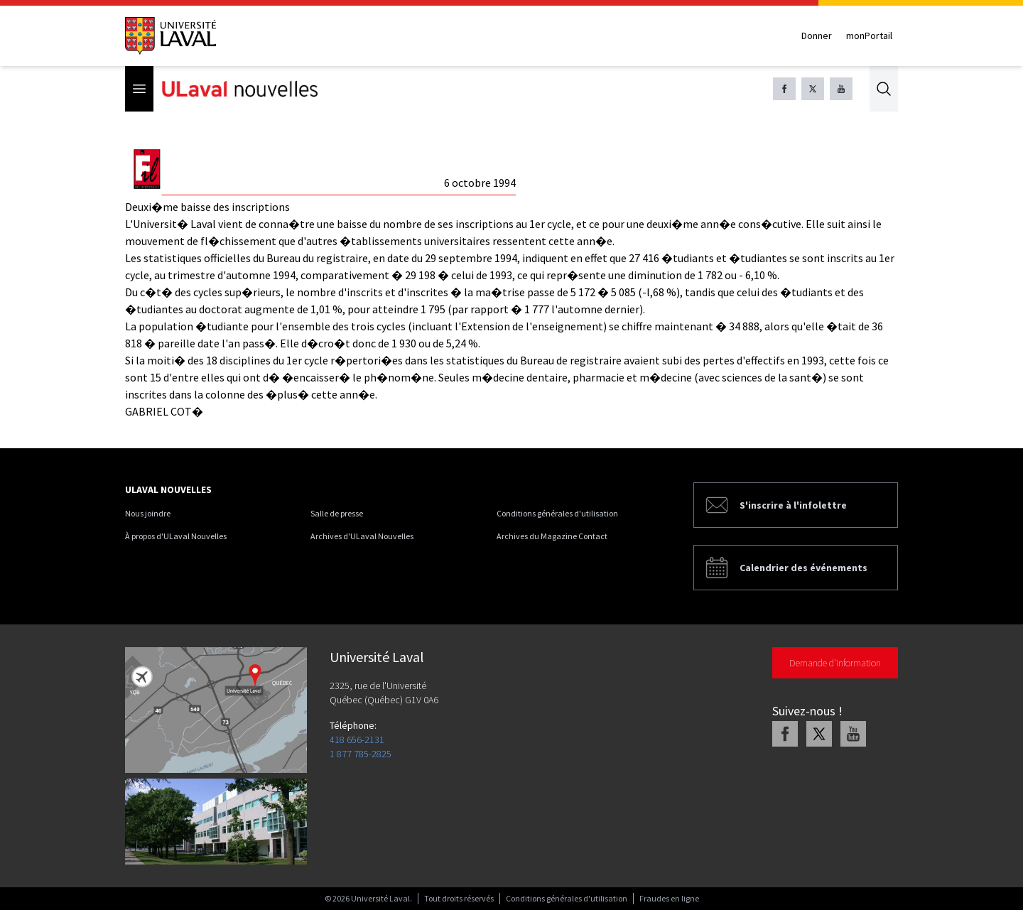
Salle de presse (336, 513)
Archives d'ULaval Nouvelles (361, 536)
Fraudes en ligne (669, 898)
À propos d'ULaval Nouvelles (176, 536)
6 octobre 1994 (480, 182)
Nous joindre (147, 513)
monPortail (869, 35)
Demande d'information (835, 662)
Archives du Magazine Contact (552, 536)
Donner (816, 35)
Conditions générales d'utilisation (557, 513)
